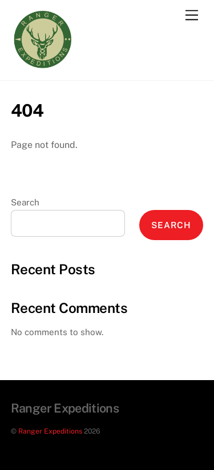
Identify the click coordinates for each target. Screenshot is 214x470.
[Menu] (191, 16)
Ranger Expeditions (50, 431)
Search (25, 202)
